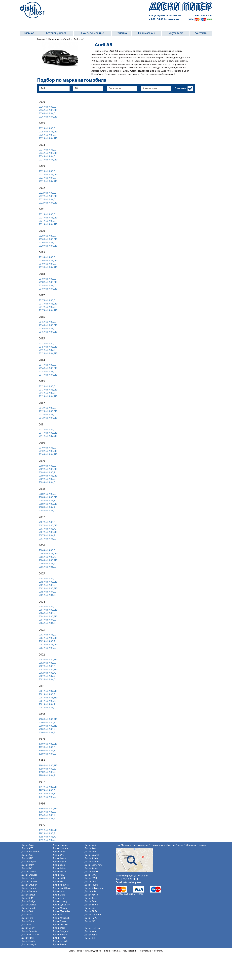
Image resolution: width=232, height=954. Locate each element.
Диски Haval (27, 938)
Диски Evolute (28, 905)
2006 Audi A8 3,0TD (48, 554)
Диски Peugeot (61, 931)
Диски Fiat (26, 915)
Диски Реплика (112, 951)
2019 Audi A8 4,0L (47, 264)
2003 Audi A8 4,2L (47, 648)
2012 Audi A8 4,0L (47, 415)
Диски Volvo (90, 891)
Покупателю (175, 33)
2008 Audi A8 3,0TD (48, 497)
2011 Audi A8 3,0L (47, 429)
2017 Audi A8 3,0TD (48, 304)
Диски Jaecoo (60, 858)
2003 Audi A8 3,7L (47, 641)
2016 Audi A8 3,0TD (48, 325)
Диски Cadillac (28, 871)
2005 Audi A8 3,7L (47, 585)
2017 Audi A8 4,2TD (48, 310)
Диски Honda (28, 941)
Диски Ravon (59, 938)
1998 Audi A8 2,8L (47, 769)
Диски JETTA (59, 871)
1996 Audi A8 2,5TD (48, 808)
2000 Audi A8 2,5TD (48, 719)
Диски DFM (27, 898)
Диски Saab (90, 845)
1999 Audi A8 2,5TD (48, 744)
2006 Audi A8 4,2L (47, 564)
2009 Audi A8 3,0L (47, 466)
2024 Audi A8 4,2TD (48, 160)
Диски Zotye (91, 905)
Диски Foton (28, 921)
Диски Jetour (59, 868)
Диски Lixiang (60, 901)
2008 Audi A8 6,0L (47, 510)
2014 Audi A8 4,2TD (48, 375)
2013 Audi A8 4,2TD (48, 396)
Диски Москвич (92, 915)
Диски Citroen (28, 888)
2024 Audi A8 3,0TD (48, 153)
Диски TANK (90, 878)
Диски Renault (60, 941)
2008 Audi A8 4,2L (47, 507)
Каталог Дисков (56, 33)
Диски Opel (59, 928)
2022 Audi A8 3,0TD (48, 196)
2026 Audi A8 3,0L (47, 107)
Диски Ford (27, 918)
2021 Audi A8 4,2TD (48, 224)
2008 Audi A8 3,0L (47, 494)
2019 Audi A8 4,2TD (48, 267)
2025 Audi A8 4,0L (47, 135)
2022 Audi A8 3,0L (47, 193)
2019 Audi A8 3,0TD (48, 261)
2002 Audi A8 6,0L (47, 679)
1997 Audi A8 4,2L (47, 797)
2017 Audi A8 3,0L (47, 300)
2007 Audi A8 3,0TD (48, 525)
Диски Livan (59, 898)
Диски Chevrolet (29, 881)
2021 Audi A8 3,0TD (48, 218)
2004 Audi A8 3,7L (47, 613)
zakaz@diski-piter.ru (132, 882)
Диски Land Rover (62, 888)
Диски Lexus (59, 891)
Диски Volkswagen (94, 888)
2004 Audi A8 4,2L (47, 620)
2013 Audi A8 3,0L (47, 386)
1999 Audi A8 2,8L (47, 747)
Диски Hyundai (60, 848)
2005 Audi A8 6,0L (47, 595)
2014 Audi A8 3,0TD (48, 368)
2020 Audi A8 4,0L (47, 242)
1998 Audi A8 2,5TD (48, 765)
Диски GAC (27, 925)
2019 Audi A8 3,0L (47, 257)
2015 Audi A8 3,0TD (48, 347)
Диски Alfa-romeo (30, 852)
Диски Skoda (91, 852)
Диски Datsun (28, 895)
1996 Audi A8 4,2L (47, 818)
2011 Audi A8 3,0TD (48, 433)
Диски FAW (27, 911)
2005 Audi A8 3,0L (47, 578)
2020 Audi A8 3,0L (47, 236)
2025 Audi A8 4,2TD (48, 138)
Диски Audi (27, 855)
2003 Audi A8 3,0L (47, 635)
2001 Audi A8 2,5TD (48, 691)
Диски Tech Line (92, 928)
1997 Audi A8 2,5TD (48, 787)
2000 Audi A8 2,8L (47, 722)
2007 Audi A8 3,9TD (48, 532)
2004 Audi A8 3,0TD (48, 610)
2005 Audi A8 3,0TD (48, 582)
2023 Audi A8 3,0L (47, 171)
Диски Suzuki (91, 871)
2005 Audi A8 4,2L (47, 592)
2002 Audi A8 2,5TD (48, 659)
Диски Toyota (91, 885)
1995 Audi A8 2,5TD (48, 830)
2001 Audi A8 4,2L (47, 704)
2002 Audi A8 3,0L (47, 666)
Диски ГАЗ (89, 908)
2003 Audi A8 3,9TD (48, 645)
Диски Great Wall (30, 934)
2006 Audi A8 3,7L (47, 557)
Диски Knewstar (61, 885)
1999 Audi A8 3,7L (47, 750)
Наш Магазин (122, 845)
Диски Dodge (28, 901)
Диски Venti (90, 935)
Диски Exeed (28, 908)
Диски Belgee (28, 862)
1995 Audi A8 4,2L (47, 840)
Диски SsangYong (93, 865)
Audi (75, 39)
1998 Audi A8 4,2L (47, 775)
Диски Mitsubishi (61, 918)
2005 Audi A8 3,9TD (48, 588)
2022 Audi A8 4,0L (47, 199)
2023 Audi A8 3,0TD (48, 175)
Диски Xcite (90, 898)
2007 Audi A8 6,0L (47, 539)
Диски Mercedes (61, 911)
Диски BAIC (27, 858)
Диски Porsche (60, 934)
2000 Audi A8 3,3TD (48, 726)
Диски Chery (27, 878)
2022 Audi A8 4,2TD (48, 203)
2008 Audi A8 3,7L (47, 501)
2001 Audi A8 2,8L (47, 694)
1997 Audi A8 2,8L (47, 790)
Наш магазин (146, 33)
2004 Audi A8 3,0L (47, 606)
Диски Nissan (60, 921)
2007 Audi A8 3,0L (47, 522)
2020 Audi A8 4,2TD (48, 246)
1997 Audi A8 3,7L (47, 794)
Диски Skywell (91, 855)
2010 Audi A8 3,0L (47, 448)
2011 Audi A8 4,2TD (48, 436)
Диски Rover (59, 944)
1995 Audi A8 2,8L (47, 833)
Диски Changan (29, 875)
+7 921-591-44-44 (202, 16)
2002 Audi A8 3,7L (47, 673)
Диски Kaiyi (59, 875)
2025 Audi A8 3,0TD (48, 132)
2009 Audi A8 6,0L (47, 482)
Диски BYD (27, 868)
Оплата (202, 845)
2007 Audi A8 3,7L (47, 529)
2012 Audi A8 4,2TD (48, 418)
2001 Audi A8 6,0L (47, 708)
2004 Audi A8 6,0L (47, 623)
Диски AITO (27, 848)
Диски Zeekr (90, 901)
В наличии (180, 88)
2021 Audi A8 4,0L (47, 221)
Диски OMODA (60, 925)
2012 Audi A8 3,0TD (48, 411)
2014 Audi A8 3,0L (47, 365)
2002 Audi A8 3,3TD (48, 669)
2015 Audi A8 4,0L (47, 350)
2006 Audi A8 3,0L (47, 550)
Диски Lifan (59, 895)
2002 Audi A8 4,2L (47, 676)
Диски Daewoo (29, 891)
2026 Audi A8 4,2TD (48, 117)
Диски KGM (59, 878)
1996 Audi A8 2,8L (47, 812)
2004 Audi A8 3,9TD (48, 616)
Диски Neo (90, 931)
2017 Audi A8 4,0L (47, 307)
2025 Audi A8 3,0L (47, 128)
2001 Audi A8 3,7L (47, 701)
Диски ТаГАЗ (90, 918)
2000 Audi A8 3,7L (47, 729)
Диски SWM (90, 875)
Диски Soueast (92, 862)
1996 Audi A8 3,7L (47, 815)
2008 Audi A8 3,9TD (48, 504)
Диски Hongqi (28, 944)
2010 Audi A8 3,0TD (48, 451)
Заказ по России (174, 845)
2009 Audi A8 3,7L (47, 472)
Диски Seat (90, 848)
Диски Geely (28, 928)
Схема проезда (140, 845)
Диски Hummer (60, 845)
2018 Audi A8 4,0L (47, 285)
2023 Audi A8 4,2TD (48, 181)
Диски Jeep (59, 865)
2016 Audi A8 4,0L (47, 329)
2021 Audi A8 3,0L (47, 214)
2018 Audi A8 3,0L (47, 279)
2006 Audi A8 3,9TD (48, 560)
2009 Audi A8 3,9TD (48, 476)
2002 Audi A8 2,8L (47, 663)
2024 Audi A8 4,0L (47, 156)
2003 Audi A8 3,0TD (48, 638)
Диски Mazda (60, 908)
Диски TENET (91, 881)
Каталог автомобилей (59, 39)
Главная (29, 33)
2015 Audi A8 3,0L (47, 343)
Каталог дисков (93, 951)
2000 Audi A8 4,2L (47, 732)
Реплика (121, 33)
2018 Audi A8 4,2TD (48, 289)
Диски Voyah (91, 895)
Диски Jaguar (59, 862)
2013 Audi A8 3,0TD (48, 390)
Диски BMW (27, 865)
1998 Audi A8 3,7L (47, 772)
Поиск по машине (92, 33)
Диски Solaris (91, 858)
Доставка (191, 845)
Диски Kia (58, 881)
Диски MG (58, 915)
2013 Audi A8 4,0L (47, 393)
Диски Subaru (91, 868)
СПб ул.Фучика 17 (165, 16)
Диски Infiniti (59, 852)
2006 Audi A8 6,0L (47, 567)
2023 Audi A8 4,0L (47, 178)
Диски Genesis (29, 931)
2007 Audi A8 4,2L (47, 535)
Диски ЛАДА (91, 911)
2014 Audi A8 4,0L (47, 371)
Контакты (201, 33)
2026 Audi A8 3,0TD (48, 110)
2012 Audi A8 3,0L (47, 408)
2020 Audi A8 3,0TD (48, 239)
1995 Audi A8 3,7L (47, 837)
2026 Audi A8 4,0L (47, 113)
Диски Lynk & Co (61, 905)
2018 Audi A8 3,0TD (48, 282)
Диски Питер (75, 951)
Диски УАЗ (89, 921)
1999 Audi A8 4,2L (47, 754)
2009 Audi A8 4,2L (47, 479)
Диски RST (89, 938)
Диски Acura (27, 845)
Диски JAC (58, 855)
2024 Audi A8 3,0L (47, 150)
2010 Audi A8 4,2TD (48, 454)
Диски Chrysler (29, 885)
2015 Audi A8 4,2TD (48, 353)
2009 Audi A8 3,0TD (48, 469)
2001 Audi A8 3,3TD (48, 698)
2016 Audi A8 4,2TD (48, 332)
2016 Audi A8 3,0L (47, 322)
